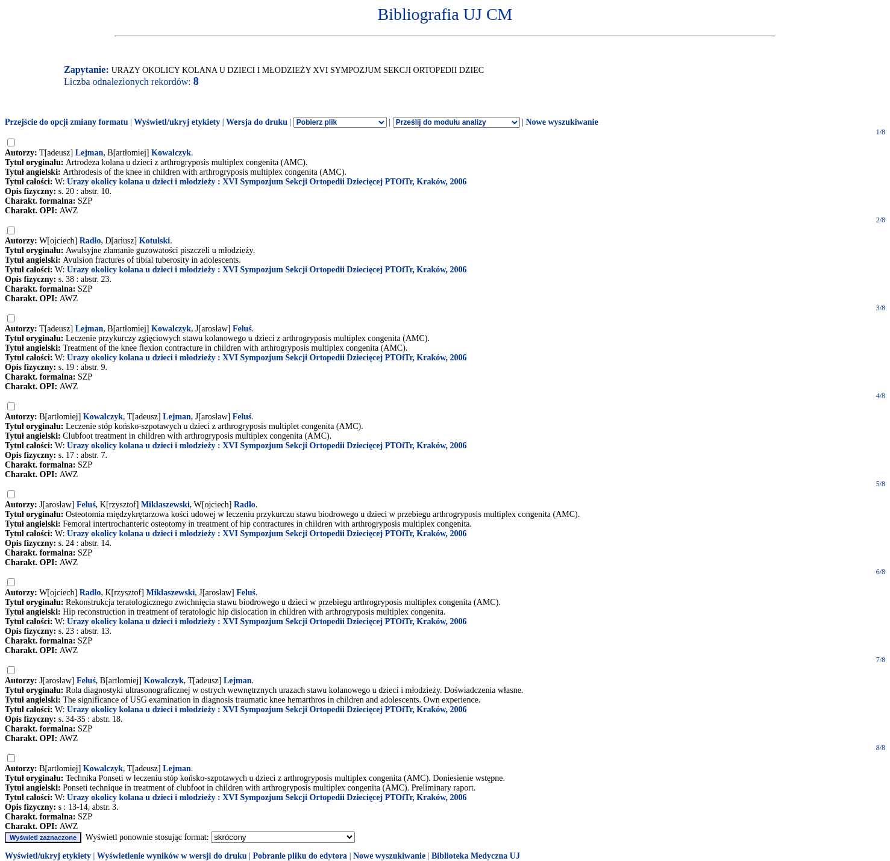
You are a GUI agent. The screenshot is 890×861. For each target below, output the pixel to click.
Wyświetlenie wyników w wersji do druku (172, 855)
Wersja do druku (256, 122)
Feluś (242, 328)
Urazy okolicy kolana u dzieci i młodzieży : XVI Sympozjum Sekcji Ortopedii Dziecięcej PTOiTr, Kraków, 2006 (267, 181)
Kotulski (154, 240)
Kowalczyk (171, 152)
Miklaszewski (165, 504)
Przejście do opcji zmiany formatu (66, 122)
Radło (90, 240)
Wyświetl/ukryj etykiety (177, 122)
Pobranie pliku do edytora (299, 855)
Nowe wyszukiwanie (561, 122)
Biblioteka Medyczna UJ (475, 855)
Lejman (89, 152)
